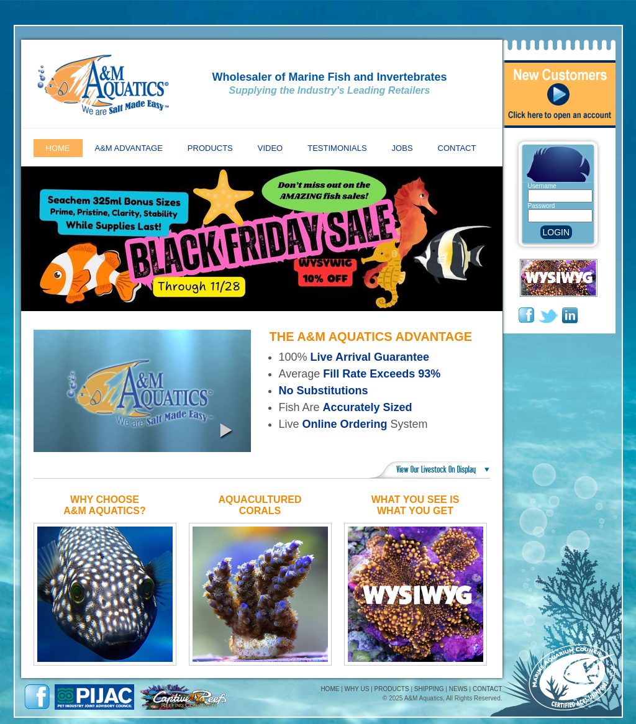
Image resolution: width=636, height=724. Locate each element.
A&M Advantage (129, 148)
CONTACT (487, 689)
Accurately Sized (367, 407)
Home (58, 148)
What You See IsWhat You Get (415, 505)
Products (210, 148)
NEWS (458, 689)
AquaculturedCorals (260, 505)
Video (270, 148)
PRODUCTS (392, 689)
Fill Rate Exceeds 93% (381, 374)
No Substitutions (323, 390)
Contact (457, 148)
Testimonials (336, 148)
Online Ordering (345, 424)
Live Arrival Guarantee (370, 357)
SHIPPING (429, 689)
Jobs (402, 148)
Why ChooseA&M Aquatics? (104, 505)
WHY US (357, 689)
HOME (329, 689)
